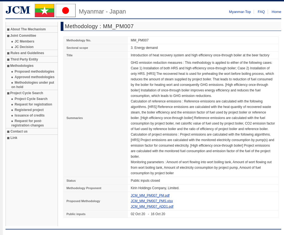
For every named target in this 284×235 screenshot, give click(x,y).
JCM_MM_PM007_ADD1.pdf (152, 206)
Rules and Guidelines (27, 53)
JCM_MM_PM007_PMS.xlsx (152, 201)
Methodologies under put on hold (32, 85)
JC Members (24, 41)
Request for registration (33, 104)
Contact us (19, 131)
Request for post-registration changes (27, 123)
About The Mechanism (28, 29)
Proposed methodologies (34, 71)
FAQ (261, 12)
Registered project (29, 110)
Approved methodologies (35, 77)
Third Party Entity (24, 59)
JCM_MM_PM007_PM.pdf (150, 195)
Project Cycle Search (31, 99)
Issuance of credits (30, 115)
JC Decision (24, 47)
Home (276, 12)
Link (13, 138)
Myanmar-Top (240, 12)
